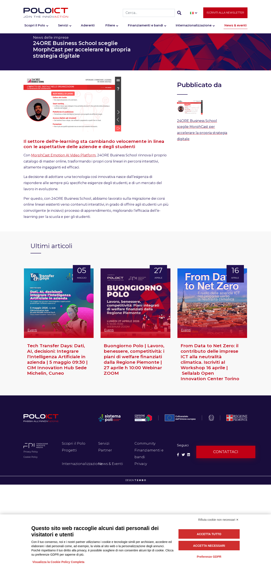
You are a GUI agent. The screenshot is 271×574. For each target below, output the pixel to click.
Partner (105, 450)
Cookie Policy (30, 457)
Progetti (69, 450)
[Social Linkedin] (188, 454)
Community (144, 443)
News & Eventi (110, 464)
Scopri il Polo (34, 27)
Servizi (63, 27)
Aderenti (88, 27)
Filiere (110, 27)
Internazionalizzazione (194, 27)
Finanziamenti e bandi (145, 27)
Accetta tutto (209, 534)
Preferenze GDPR (209, 556)
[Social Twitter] (183, 454)
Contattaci (225, 452)
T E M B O (140, 480)
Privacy (140, 464)
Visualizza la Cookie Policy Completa (58, 562)
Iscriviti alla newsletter (225, 14)
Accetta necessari (209, 545)
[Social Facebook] (178, 454)
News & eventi (235, 27)
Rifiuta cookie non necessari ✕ (218, 519)
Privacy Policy (31, 451)
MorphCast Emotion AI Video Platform (63, 155)
